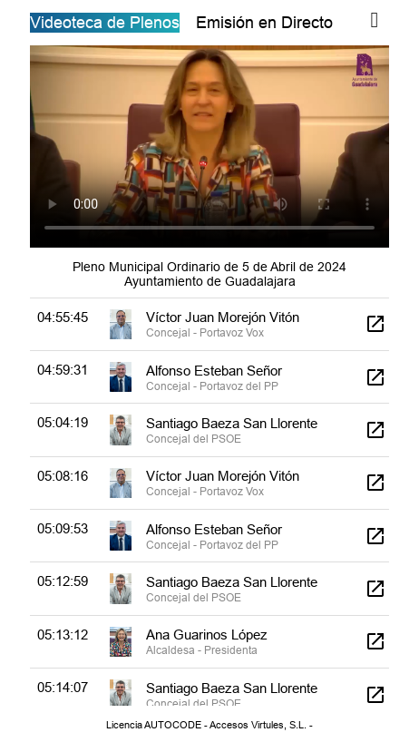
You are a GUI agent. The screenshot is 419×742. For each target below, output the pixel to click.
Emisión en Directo (264, 22)
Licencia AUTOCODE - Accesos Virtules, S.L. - (209, 724)
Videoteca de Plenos (105, 22)
